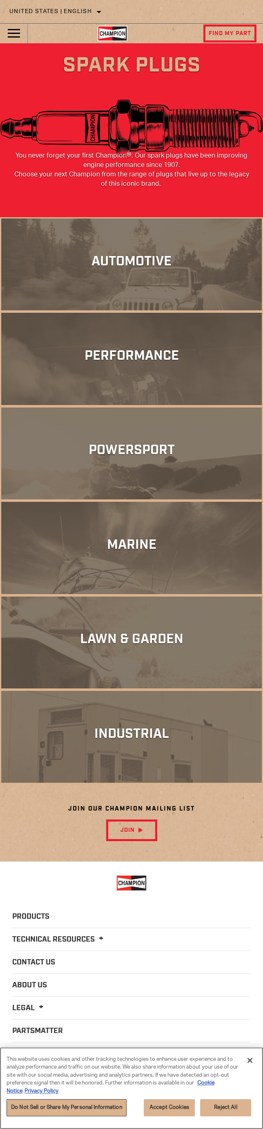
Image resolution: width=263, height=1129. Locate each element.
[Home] (112, 33)
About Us (29, 985)
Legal (29, 1008)
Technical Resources (59, 939)
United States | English (50, 11)
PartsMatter (37, 1031)
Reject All (225, 1107)
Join (127, 830)
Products (30, 916)
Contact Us (33, 962)
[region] (131, 1088)
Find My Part (230, 33)
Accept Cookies (169, 1107)
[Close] (250, 1060)
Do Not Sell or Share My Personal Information (66, 1107)
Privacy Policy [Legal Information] (41, 1091)
